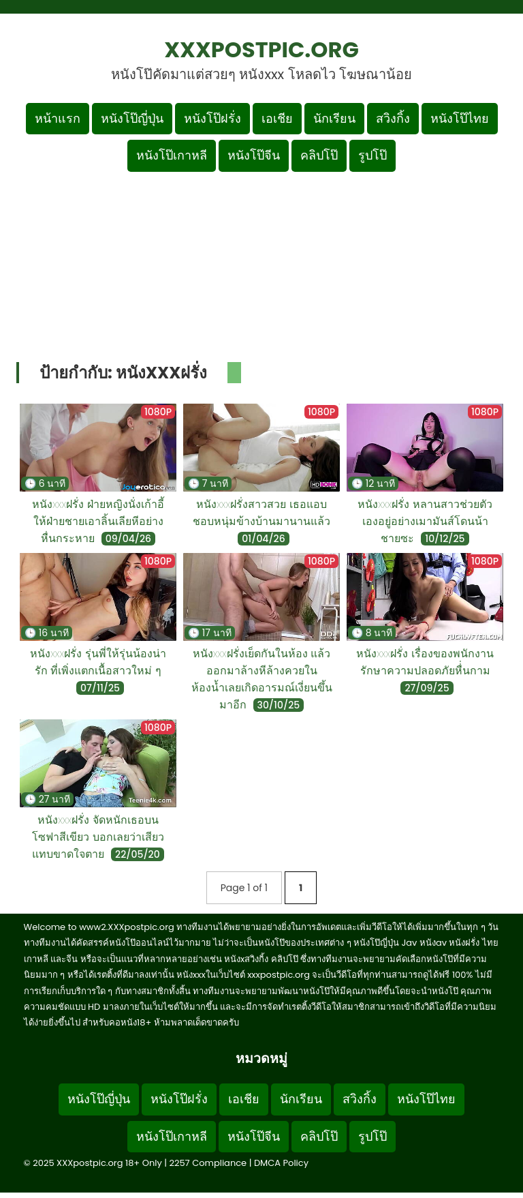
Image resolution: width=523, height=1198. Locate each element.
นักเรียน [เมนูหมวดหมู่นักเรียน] (334, 118)
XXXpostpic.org (261, 49)
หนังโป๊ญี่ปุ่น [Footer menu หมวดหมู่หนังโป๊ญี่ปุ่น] (98, 1098)
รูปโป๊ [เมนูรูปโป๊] (372, 155)
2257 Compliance (208, 1162)
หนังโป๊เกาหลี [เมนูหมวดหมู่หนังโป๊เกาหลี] (171, 155)
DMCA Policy (281, 1162)
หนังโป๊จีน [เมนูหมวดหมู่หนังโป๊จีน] (253, 155)
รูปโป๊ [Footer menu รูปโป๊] (372, 1136)
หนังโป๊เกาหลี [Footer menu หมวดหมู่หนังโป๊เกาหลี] (171, 1136)
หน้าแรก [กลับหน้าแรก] (57, 118)
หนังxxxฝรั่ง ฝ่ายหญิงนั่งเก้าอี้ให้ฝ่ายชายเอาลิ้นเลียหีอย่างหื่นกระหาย (98, 521)
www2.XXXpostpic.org (126, 926)
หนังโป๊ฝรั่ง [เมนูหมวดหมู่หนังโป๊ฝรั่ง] (212, 118)
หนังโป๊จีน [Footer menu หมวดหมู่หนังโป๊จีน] (253, 1136)
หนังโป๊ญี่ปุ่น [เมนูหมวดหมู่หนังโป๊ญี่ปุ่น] (132, 118)
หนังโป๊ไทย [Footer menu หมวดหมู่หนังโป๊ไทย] (426, 1098)
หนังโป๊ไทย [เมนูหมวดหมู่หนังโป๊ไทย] (459, 118)
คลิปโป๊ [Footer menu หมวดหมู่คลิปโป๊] (319, 1136)
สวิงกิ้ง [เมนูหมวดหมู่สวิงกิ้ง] (393, 118)
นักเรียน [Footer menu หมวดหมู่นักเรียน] (301, 1098)
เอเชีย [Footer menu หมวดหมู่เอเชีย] (243, 1098)
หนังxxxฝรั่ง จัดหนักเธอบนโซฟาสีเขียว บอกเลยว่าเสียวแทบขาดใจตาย (98, 837)
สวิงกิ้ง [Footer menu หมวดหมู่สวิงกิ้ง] (360, 1098)
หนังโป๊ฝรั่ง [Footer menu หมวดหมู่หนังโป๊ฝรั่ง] (179, 1098)
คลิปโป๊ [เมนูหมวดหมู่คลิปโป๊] (319, 155)
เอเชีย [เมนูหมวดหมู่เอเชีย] (277, 118)
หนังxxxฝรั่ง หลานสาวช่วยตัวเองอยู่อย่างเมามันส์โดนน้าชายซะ (425, 521)
